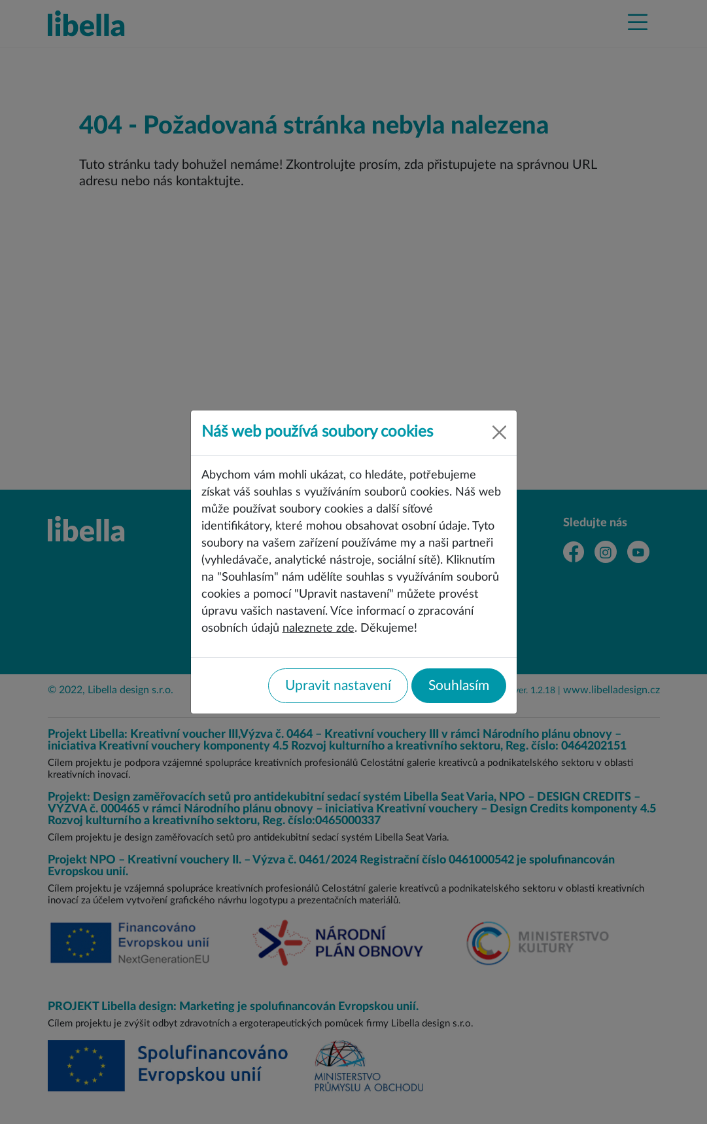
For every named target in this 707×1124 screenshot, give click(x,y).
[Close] (499, 432)
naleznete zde (318, 628)
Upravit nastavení (338, 686)
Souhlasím (458, 686)
